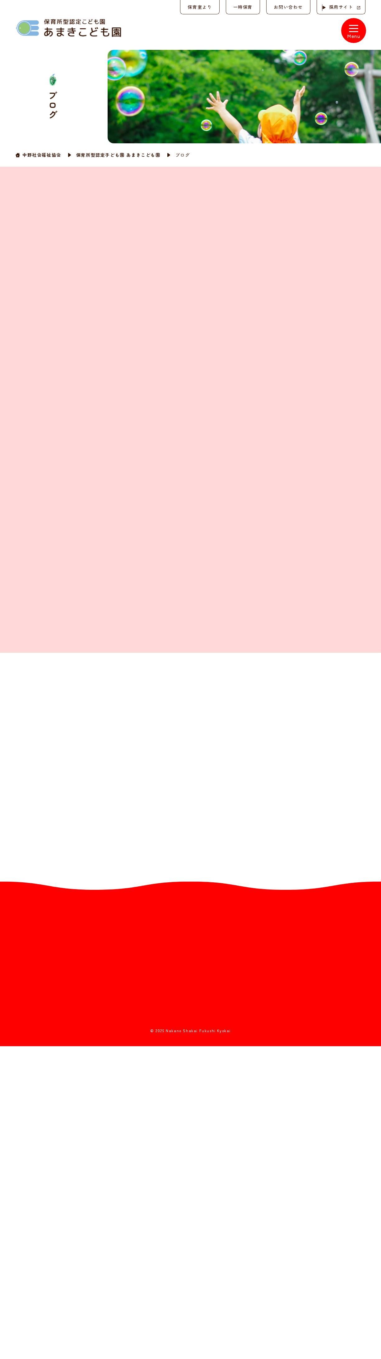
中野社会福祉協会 (41, 154)
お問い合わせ (287, 7)
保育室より (197, 7)
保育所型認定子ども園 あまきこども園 (118, 154)
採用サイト (340, 7)
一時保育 (241, 7)
